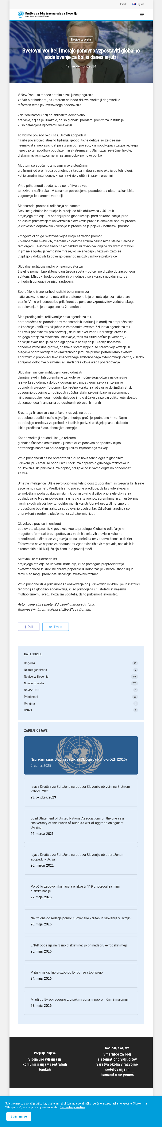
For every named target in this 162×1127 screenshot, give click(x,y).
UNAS (28, 710)
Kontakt (123, 4)
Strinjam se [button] (19, 1116)
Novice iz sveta (81, 39)
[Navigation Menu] (142, 14)
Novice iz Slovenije (36, 676)
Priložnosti (31, 696)
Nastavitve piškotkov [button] (72, 1107)
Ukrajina (29, 703)
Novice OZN (31, 690)
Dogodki (29, 663)
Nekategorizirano (35, 670)
